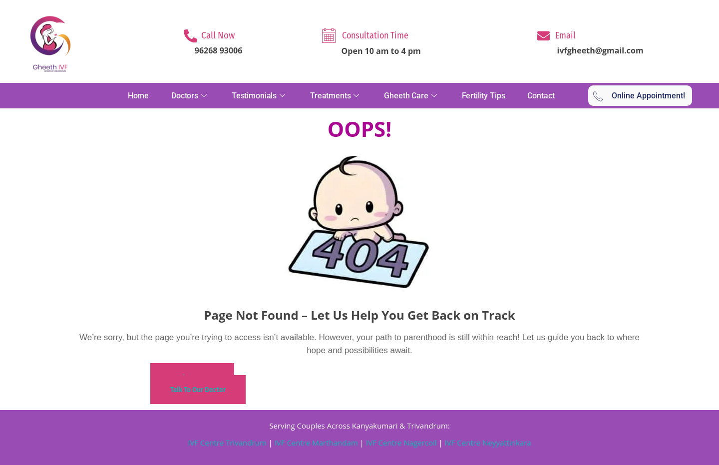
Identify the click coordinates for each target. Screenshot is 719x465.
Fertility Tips (483, 95)
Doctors (190, 95)
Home (138, 95)
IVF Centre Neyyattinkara (487, 443)
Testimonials (260, 95)
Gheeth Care (411, 95)
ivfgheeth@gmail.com (600, 50)
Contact (540, 95)
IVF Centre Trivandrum (227, 443)
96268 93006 (219, 50)
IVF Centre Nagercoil (401, 443)
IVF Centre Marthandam (316, 443)
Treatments (335, 95)
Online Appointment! (639, 96)
